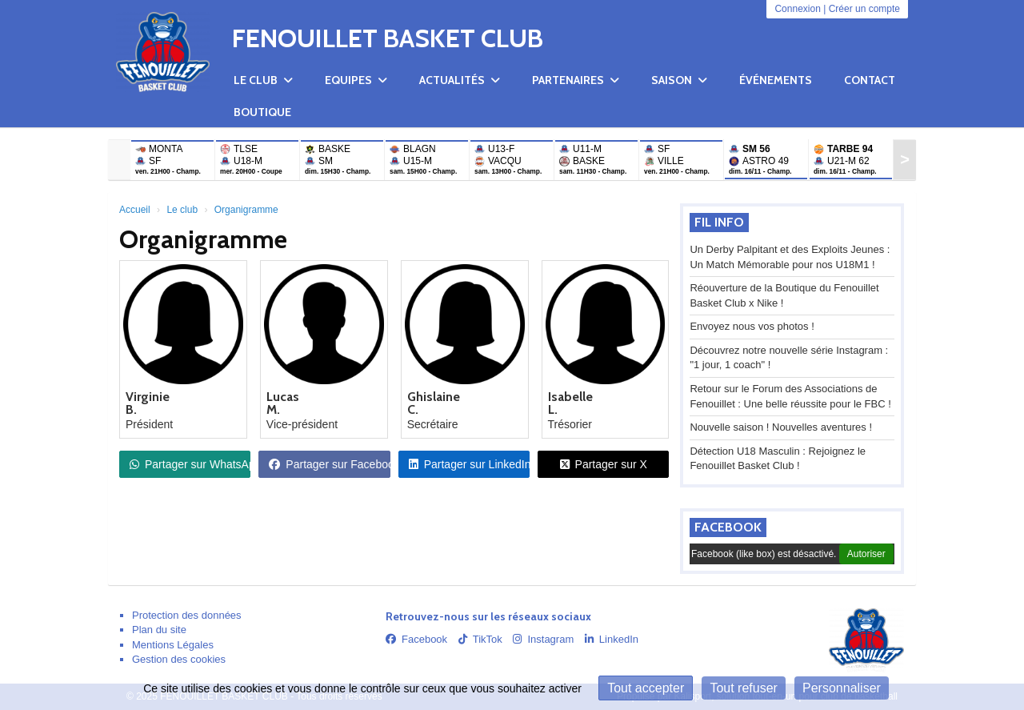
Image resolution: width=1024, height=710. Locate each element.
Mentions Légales (173, 645)
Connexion (797, 8)
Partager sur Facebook (329, 464)
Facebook (728, 527)
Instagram (543, 639)
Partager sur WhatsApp (190, 464)
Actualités (459, 80)
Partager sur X (603, 464)
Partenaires (575, 80)
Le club (263, 80)
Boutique (262, 112)
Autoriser (866, 554)
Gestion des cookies (179, 659)
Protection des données (187, 615)
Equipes (356, 80)
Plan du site (159, 630)
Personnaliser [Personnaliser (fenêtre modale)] (841, 688)
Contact (869, 80)
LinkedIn (611, 639)
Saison (679, 80)
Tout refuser (743, 688)
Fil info (719, 222)
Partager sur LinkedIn (469, 464)
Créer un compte (864, 8)
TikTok (480, 639)
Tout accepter (645, 688)
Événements (775, 80)
